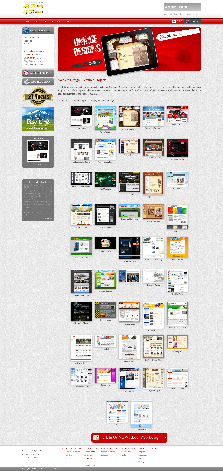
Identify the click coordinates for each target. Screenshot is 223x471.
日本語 (177, 21)
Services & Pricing (32, 37)
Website (34, 51)
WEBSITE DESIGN (36, 30)
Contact (65, 21)
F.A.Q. (27, 44)
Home (26, 21)
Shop (33, 61)
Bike (33, 58)
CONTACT (154, 448)
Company (36, 21)
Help (58, 21)
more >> (48, 218)
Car (32, 54)
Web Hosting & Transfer (35, 64)
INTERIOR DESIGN (36, 73)
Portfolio (28, 41)
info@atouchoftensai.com (181, 14)
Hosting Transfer (90, 465)
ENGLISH (192, 21)
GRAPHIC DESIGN (37, 81)
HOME (60, 448)
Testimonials (47, 21)
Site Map (141, 462)
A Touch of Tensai (47, 469)
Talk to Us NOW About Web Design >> (129, 437)
